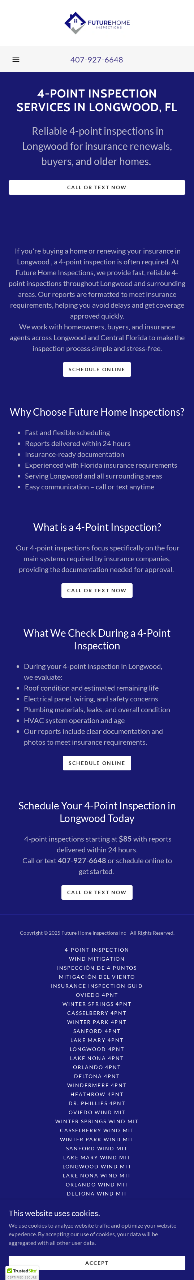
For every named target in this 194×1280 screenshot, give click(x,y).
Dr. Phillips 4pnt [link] (97, 1103)
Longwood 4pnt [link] (97, 1049)
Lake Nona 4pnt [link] (97, 1058)
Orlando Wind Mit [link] (97, 1184)
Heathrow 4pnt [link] (96, 1094)
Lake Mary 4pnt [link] (96, 1040)
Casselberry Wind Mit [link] (97, 1130)
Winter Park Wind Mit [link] (97, 1139)
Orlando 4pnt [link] (97, 1067)
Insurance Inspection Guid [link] (97, 986)
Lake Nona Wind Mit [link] (97, 1175)
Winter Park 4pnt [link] (97, 1022)
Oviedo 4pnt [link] (97, 995)
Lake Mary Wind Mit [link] (96, 1157)
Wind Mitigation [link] (97, 959)
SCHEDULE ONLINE (97, 369)
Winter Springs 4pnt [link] (97, 1004)
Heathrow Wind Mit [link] (96, 1211)
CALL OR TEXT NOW (97, 187)
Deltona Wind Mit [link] (97, 1193)
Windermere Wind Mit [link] (97, 1202)
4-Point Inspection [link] (97, 950)
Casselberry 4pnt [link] (96, 1013)
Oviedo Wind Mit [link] (97, 1112)
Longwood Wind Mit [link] (96, 1166)
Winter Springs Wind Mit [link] (97, 1121)
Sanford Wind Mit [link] (97, 1148)
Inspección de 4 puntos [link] (97, 968)
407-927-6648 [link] (96, 59)
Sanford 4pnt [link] (96, 1031)
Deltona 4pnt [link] (97, 1076)
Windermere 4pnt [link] (96, 1085)
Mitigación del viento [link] (97, 977)
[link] (97, 23)
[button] (16, 59)
